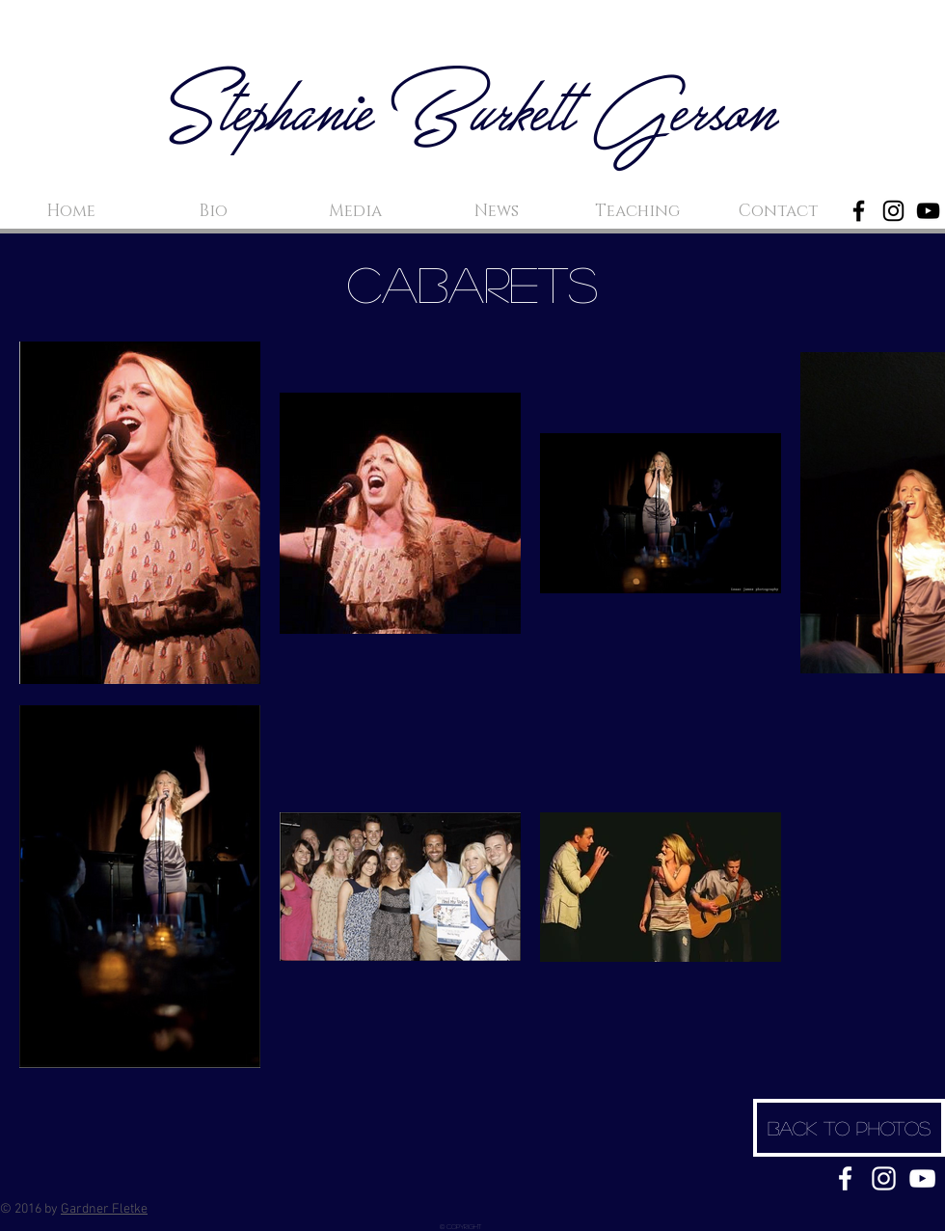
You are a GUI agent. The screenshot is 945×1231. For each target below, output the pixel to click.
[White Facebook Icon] (845, 1178)
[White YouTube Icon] (922, 1178)
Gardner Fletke (104, 1209)
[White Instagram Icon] (884, 1178)
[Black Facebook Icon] (859, 211)
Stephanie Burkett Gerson (473, 117)
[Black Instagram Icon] (893, 211)
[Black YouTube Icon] (928, 211)
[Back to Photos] (849, 1128)
